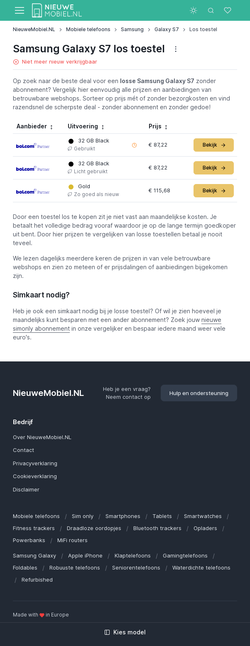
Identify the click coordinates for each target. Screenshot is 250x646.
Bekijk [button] (214, 145)
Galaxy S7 (166, 29)
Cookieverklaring (35, 476)
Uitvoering (83, 126)
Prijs (155, 126)
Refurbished (37, 579)
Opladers (205, 528)
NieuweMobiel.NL (34, 29)
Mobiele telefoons (88, 29)
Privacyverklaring (35, 463)
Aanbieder (32, 126)
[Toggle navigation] (19, 10)
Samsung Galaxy (34, 555)
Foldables (25, 567)
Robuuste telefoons (74, 567)
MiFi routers (72, 540)
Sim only (82, 516)
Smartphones (122, 516)
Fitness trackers (34, 528)
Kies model (125, 632)
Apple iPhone (85, 555)
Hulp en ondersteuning (198, 393)
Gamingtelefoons (185, 555)
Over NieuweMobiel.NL (42, 437)
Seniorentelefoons (136, 567)
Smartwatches (203, 516)
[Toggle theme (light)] (193, 10)
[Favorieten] (228, 10)
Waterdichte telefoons (201, 567)
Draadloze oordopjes (94, 528)
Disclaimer (26, 489)
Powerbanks (29, 540)
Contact (23, 450)
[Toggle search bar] (211, 10)
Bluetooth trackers (157, 528)
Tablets (162, 516)
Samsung (132, 29)
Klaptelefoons (133, 555)
